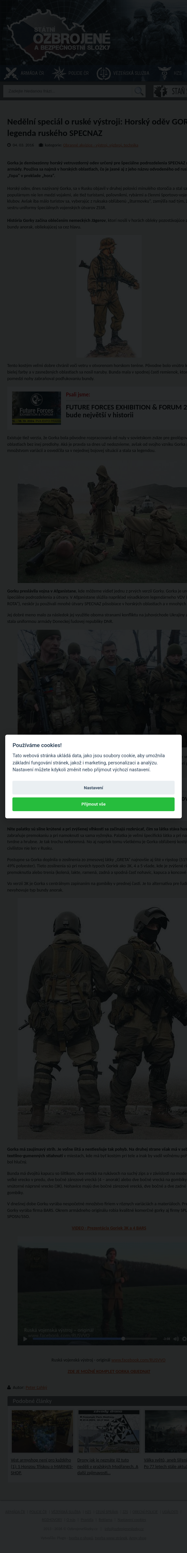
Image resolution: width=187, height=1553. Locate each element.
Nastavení (93, 787)
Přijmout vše (93, 804)
